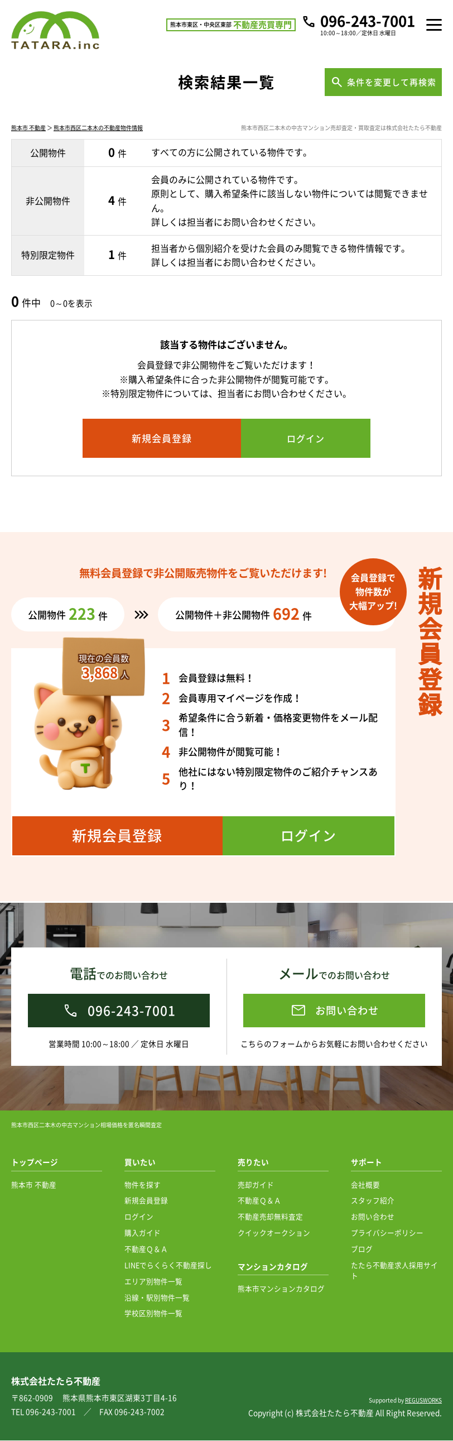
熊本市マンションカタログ (281, 1289)
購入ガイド (142, 1233)
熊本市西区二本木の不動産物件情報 (98, 130)
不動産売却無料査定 (270, 1217)
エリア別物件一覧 (153, 1281)
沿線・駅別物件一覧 (157, 1297)
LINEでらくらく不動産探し (168, 1265)
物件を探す (142, 1185)
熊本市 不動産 (28, 130)
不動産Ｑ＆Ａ (146, 1249)
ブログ (362, 1249)
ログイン (138, 1217)
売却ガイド (256, 1185)
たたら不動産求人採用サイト (394, 1270)
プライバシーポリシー (387, 1233)
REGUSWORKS (423, 1400)
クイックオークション (274, 1233)
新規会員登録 (146, 1200)
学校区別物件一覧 (153, 1313)
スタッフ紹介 (372, 1200)
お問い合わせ (372, 1217)
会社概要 (365, 1185)
